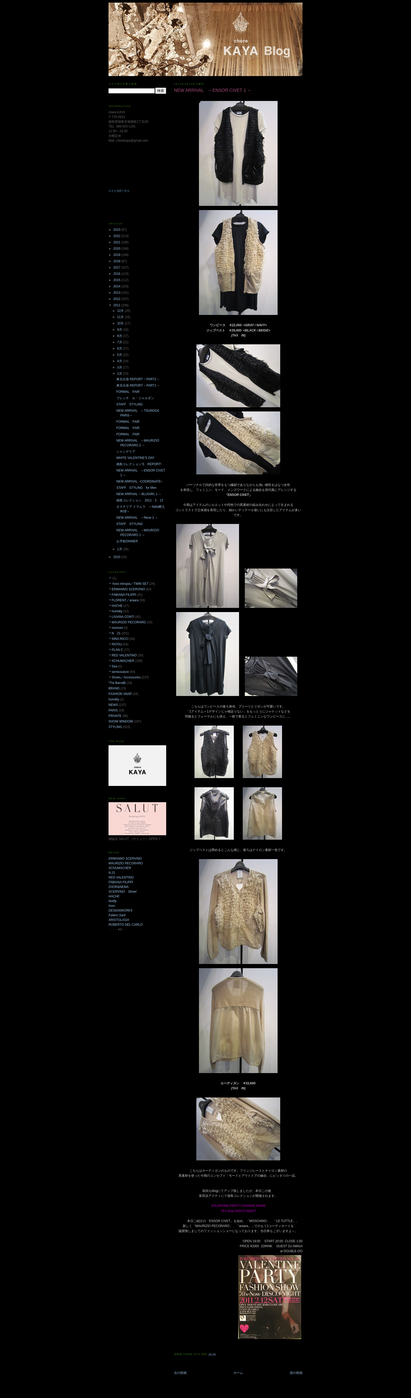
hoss (112, 906)
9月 (120, 329)
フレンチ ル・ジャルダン (135, 398)
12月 (121, 311)
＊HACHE (116, 606)
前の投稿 (296, 1373)
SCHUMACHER (120, 868)
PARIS (113, 710)
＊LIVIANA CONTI (121, 617)
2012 (117, 299)
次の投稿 (180, 1373)
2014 (117, 286)
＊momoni (116, 628)
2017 (117, 267)
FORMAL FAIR (127, 392)
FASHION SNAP (120, 694)
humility (114, 699)
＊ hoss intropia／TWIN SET (129, 584)
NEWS (113, 705)
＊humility (115, 611)
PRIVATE (115, 716)
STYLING (115, 727)
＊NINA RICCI (118, 639)
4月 (120, 361)
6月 (120, 348)
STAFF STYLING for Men (136, 488)
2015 (117, 280)
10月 (121, 323)
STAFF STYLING (129, 404)
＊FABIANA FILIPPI (122, 595)
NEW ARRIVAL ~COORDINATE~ (139, 481)
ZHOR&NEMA (119, 887)
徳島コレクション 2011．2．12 (139, 500)
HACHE (114, 896)
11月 (121, 317)
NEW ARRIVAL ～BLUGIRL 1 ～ (138, 494)
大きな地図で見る (119, 190)
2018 (117, 261)
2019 (117, 255)
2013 (117, 292)
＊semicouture (119, 672)
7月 (120, 342)
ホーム (238, 1373)
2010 (117, 557)
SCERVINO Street (122, 891)
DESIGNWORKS (120, 910)
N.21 (112, 873)
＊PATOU (115, 644)
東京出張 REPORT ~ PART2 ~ (137, 379)
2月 (120, 374)
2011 (117, 305)
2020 (117, 248)
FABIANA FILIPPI (121, 882)
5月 (120, 355)
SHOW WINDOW (121, 721)
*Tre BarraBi (117, 683)
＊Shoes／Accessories (125, 677)
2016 (117, 274)
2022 (117, 236)
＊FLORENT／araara (124, 600)
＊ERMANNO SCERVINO (127, 589)
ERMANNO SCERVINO (125, 858)
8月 (120, 336)
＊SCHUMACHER (121, 661)
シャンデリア (125, 451)
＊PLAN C (116, 650)
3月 (120, 367)
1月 (120, 549)
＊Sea (113, 666)
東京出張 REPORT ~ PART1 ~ (137, 385)
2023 (117, 230)
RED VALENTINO (121, 877)
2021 (117, 242)
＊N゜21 (115, 633)
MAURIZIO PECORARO (126, 863)
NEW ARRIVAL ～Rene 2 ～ (137, 517)
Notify (113, 901)
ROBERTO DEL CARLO (126, 924)
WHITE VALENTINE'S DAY (135, 458)
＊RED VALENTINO (123, 655)
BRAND (114, 688)
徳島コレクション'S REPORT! (138, 464)
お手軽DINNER (127, 541)
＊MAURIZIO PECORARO (127, 622)
